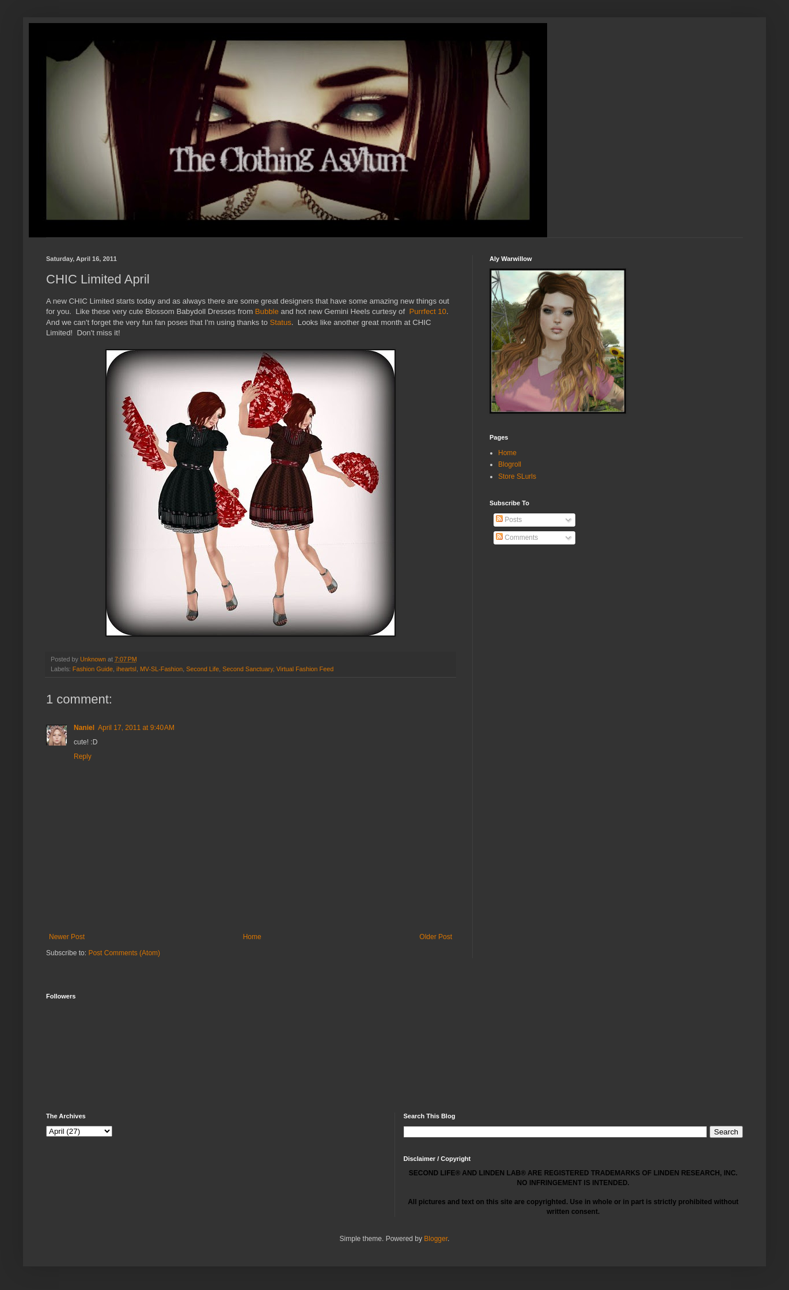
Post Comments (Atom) (124, 953)
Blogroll (509, 464)
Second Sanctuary (247, 668)
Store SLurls (517, 476)
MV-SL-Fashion (161, 668)
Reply (83, 756)
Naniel (84, 728)
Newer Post (67, 937)
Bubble (267, 311)
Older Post (435, 937)
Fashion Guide (93, 668)
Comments (517, 538)
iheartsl (126, 668)
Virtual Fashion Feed (304, 668)
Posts (509, 520)
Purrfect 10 (427, 311)
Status (280, 322)
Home (252, 937)
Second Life (202, 668)
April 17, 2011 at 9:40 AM (136, 728)
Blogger (435, 1239)
